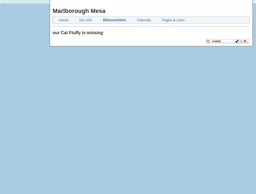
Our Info (85, 20)
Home (63, 20)
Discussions (114, 20)
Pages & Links (173, 20)
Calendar (144, 20)
